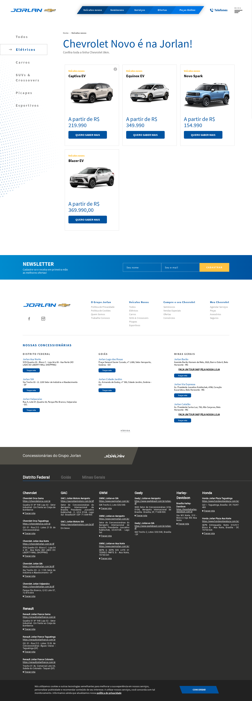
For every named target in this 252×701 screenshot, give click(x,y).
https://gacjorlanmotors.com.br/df (77, 501)
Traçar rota (31, 370)
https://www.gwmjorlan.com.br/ (114, 501)
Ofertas (167, 314)
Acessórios (215, 314)
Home (65, 33)
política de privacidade (109, 693)
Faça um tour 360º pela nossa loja (199, 369)
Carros (23, 62)
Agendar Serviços (219, 306)
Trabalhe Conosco (100, 318)
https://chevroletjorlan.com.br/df (38, 544)
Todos (22, 36)
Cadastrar (214, 267)
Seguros (214, 318)
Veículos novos (79, 33)
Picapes (24, 93)
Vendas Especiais (172, 310)
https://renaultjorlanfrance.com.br (39, 617)
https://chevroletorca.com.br (36, 501)
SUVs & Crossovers (28, 77)
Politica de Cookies (101, 310)
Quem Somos (98, 314)
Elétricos (133, 310)
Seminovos (169, 306)
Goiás (66, 477)
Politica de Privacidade (102, 306)
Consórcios (169, 318)
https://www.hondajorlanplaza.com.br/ (220, 501)
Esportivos (27, 105)
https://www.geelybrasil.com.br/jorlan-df (153, 502)
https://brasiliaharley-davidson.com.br (186, 510)
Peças (213, 310)
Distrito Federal (36, 477)
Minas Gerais (93, 477)
